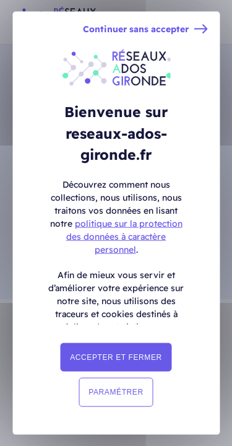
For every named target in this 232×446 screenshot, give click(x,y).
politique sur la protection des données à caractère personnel (124, 236)
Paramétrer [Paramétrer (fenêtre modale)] (115, 392)
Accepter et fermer (116, 357)
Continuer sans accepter (136, 29)
